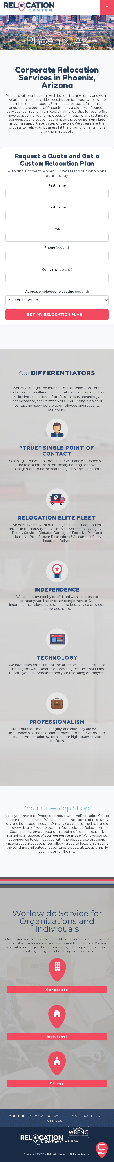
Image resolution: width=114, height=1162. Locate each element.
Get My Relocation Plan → (57, 314)
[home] (27, 6)
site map (71, 1115)
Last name (57, 207)
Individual (57, 1036)
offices (54, 1120)
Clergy (57, 1083)
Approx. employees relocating (57, 292)
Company (57, 269)
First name (57, 185)
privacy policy (43, 1115)
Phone (57, 247)
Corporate (57, 990)
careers (92, 1115)
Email (57, 229)
